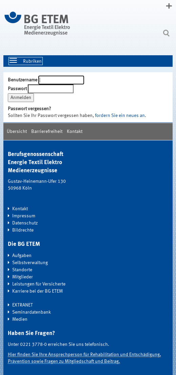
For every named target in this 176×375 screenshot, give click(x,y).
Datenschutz (25, 223)
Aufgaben (22, 255)
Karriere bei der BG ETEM (37, 291)
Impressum (23, 216)
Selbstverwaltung (30, 262)
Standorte (22, 270)
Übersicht (17, 131)
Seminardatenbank (31, 312)
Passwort (17, 88)
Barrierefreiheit (46, 131)
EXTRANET (22, 305)
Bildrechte (23, 230)
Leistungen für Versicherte (38, 284)
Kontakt (74, 131)
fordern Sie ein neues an (120, 115)
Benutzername (22, 80)
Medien (19, 319)
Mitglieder (22, 277)
